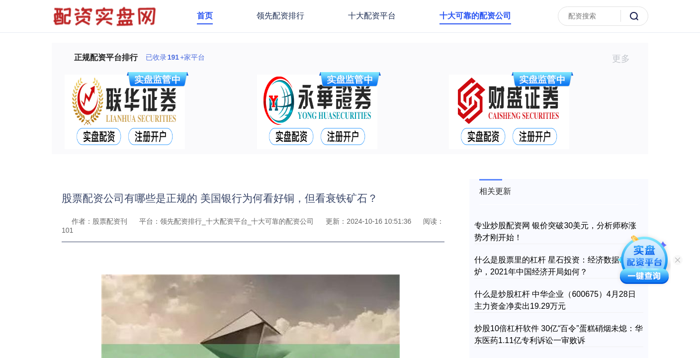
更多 (625, 59)
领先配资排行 (280, 15)
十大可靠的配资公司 (475, 15)
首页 (205, 15)
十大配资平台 (372, 15)
